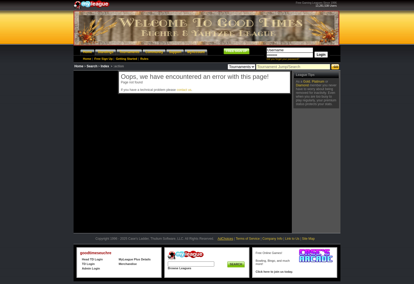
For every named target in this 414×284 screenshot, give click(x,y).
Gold (306, 81)
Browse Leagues (179, 268)
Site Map (308, 239)
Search (92, 66)
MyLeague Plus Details (135, 259)
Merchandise (128, 263)
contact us (184, 90)
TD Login (88, 263)
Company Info (272, 239)
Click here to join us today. (274, 271)
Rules (144, 58)
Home (87, 58)
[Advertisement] (95, 151)
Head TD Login (92, 259)
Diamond (302, 85)
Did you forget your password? (283, 59)
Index (105, 66)
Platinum (318, 81)
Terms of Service (248, 239)
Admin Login (91, 268)
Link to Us (292, 239)
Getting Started (126, 58)
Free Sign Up (104, 58)
